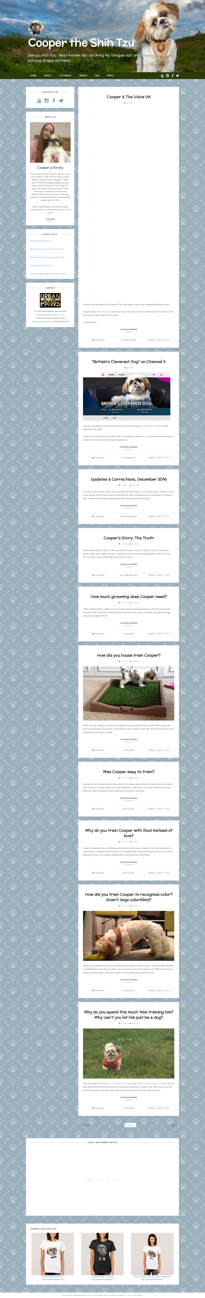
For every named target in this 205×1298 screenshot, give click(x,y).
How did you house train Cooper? (128, 655)
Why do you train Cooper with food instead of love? (128, 833)
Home (33, 75)
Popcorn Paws (109, 1295)
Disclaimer (120, 1295)
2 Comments (99, 516)
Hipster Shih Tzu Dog (102, 1276)
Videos (83, 75)
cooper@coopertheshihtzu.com (50, 314)
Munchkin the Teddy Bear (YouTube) (116, 1083)
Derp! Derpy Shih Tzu (52, 1276)
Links (128, 1295)
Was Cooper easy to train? (128, 771)
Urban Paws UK (104, 311)
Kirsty (131, 103)
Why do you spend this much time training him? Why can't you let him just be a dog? (128, 1014)
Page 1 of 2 (130, 1125)
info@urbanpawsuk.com (42, 321)
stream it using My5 (155, 426)
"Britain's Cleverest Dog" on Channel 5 (129, 361)
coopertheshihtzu (54, 1279)
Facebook (144, 1083)
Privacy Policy (137, 1295)
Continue (50, 219)
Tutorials (65, 75)
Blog (125, 485)
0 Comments (99, 340)
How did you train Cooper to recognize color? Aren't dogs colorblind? (128, 897)
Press (110, 75)
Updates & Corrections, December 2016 (129, 479)
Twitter (162, 1083)
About (48, 75)
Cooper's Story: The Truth (129, 538)
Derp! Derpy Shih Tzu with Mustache (152, 1276)
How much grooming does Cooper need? (129, 596)
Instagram (154, 1083)
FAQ (97, 75)
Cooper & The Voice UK (129, 96)
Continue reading (129, 329)
